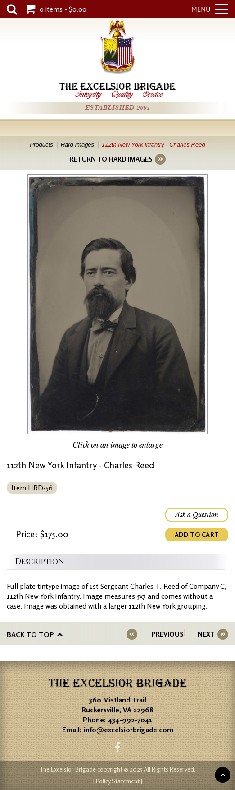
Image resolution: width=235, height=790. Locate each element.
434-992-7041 (130, 719)
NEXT (206, 634)
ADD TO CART (197, 534)
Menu (209, 9)
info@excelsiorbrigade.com (128, 729)
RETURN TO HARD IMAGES (111, 159)
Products (41, 144)
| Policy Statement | (117, 781)
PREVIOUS (167, 634)
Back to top (30, 634)
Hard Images (77, 144)
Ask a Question (196, 515)
